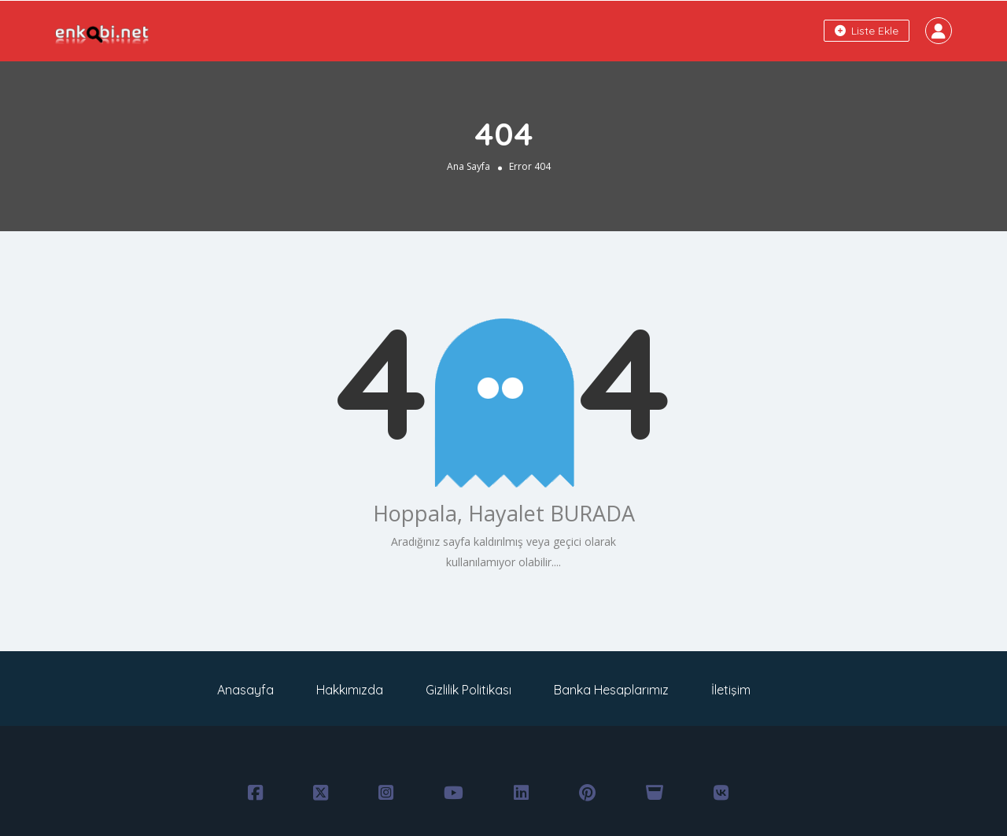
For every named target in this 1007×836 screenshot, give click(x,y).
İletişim (731, 690)
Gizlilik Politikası (468, 690)
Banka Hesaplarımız (611, 690)
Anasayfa (245, 690)
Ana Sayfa (468, 166)
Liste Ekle (866, 31)
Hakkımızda (349, 690)
